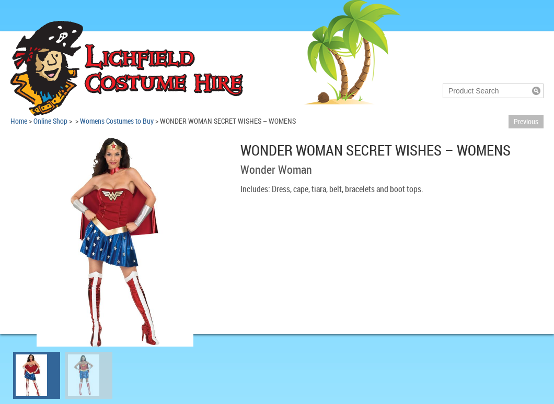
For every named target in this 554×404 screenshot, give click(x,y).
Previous (526, 121)
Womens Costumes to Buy (117, 121)
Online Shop (50, 121)
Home (18, 121)
